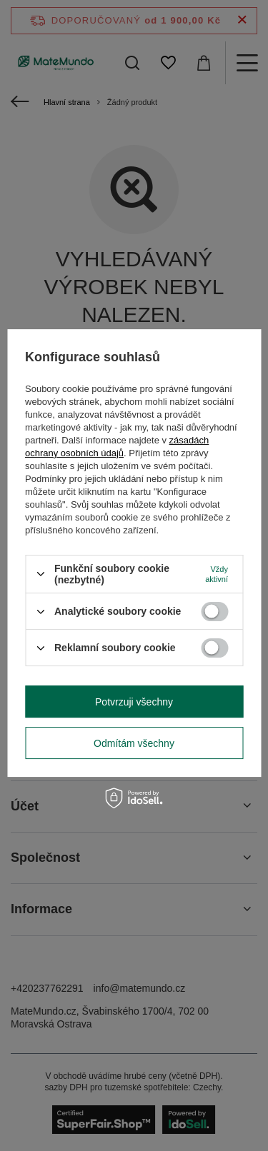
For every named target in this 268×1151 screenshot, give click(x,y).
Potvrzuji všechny (134, 702)
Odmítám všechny (134, 743)
